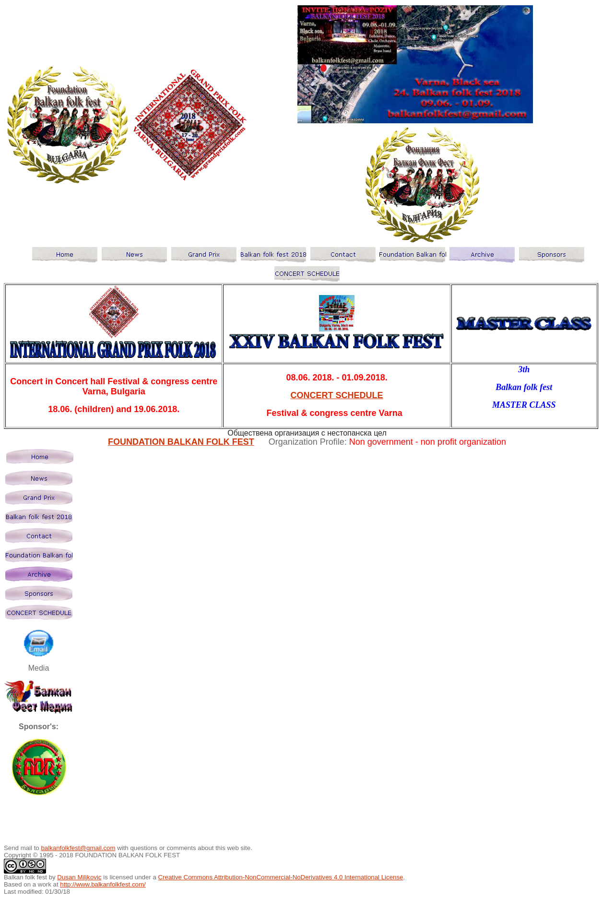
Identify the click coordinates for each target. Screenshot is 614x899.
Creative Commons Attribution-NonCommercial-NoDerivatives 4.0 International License (280, 877)
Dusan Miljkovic (79, 877)
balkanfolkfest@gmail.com (78, 848)
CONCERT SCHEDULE (337, 395)
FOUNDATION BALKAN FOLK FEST (181, 442)
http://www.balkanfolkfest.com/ (102, 884)
